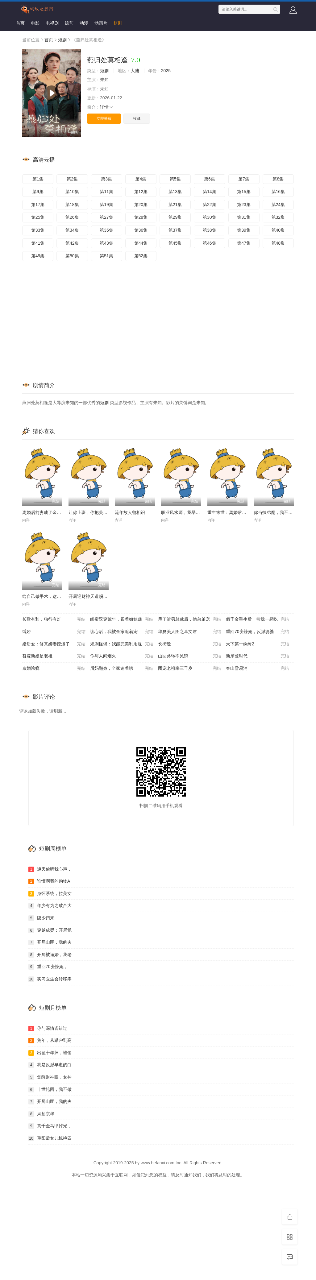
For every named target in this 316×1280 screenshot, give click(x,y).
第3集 (106, 178)
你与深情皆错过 (47, 1028)
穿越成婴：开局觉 (50, 930)
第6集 (209, 178)
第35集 (106, 230)
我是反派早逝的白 (50, 1065)
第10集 (72, 191)
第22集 (209, 204)
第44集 (141, 243)
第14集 (209, 191)
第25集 (38, 217)
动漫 (84, 23)
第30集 (209, 217)
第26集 (72, 217)
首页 (20, 23)
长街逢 (189, 644)
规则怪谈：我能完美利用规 (121, 644)
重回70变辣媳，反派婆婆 (257, 632)
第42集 (72, 243)
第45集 (175, 243)
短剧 (118, 23)
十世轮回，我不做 (50, 1089)
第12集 (141, 191)
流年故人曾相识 (130, 512)
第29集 (175, 217)
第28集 (141, 217)
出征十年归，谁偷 (50, 1053)
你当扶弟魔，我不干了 (275, 512)
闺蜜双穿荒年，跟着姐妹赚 (121, 619)
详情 (107, 107)
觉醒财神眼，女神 (50, 1077)
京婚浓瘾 (53, 668)
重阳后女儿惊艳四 (50, 1138)
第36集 (141, 230)
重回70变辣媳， (48, 967)
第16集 (278, 191)
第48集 (278, 243)
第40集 (278, 230)
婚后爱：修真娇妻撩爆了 (53, 644)
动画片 (100, 23)
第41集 (38, 243)
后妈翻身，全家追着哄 (121, 668)
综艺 (69, 23)
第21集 (175, 204)
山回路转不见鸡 (189, 656)
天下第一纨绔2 (257, 644)
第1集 (38, 178)
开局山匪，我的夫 (50, 942)
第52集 (141, 255)
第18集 (72, 204)
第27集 (106, 217)
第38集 (209, 230)
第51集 (106, 255)
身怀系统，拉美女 (50, 894)
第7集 (243, 178)
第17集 (38, 204)
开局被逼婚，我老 (50, 955)
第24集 (278, 204)
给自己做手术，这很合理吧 (48, 596)
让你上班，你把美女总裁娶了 (97, 512)
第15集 (244, 191)
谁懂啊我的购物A (49, 881)
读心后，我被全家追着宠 (121, 632)
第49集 (38, 255)
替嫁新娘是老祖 (53, 656)
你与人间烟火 (121, 656)
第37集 (175, 230)
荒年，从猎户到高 (50, 1040)
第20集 (141, 204)
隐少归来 (41, 918)
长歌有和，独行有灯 (53, 619)
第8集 (278, 178)
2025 (166, 70)
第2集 (72, 178)
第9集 (38, 191)
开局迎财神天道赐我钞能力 (94, 596)
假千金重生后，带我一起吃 (257, 619)
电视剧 (52, 23)
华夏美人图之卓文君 (189, 632)
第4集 (140, 178)
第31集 (244, 217)
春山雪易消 (257, 668)
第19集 (106, 204)
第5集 (175, 178)
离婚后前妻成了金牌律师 (46, 512)
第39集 (244, 230)
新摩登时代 (257, 656)
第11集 (106, 191)
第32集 (278, 217)
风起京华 (41, 1114)
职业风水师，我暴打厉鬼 (185, 512)
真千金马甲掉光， (50, 1126)
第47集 (244, 243)
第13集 (175, 191)
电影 (35, 23)
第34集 (72, 230)
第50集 (72, 255)
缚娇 (53, 632)
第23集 (244, 204)
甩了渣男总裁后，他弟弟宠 (189, 619)
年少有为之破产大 (50, 906)
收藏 (136, 118)
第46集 (209, 243)
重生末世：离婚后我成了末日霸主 (239, 512)
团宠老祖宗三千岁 (189, 668)
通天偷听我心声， (50, 869)
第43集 (106, 243)
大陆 (135, 70)
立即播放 (104, 118)
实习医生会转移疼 (50, 979)
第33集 (38, 230)
